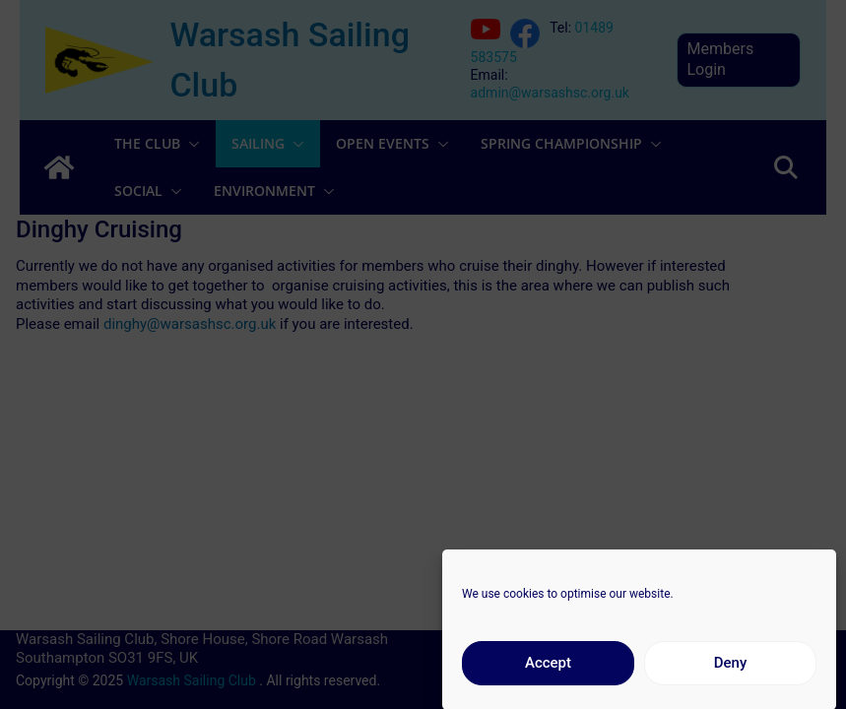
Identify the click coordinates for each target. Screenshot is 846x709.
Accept (548, 670)
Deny (731, 670)
